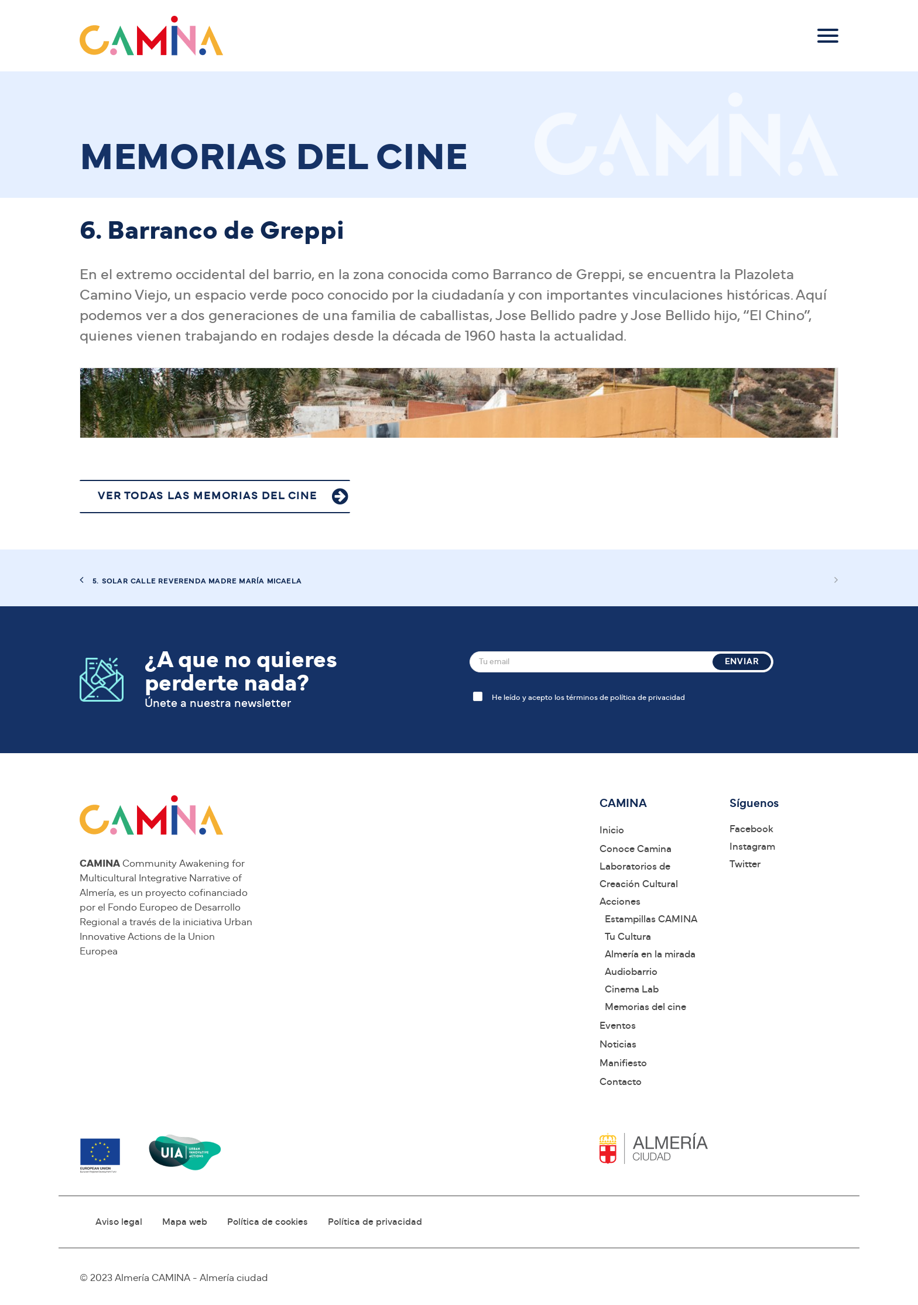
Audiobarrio (631, 972)
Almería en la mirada (650, 954)
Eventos (618, 1026)
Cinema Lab (632, 989)
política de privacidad (647, 698)
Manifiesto (623, 1063)
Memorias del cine (645, 1007)
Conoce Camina (636, 849)
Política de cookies (267, 1222)
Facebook (751, 829)
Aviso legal (118, 1222)
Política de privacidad (375, 1222)
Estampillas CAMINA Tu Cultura (651, 928)
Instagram (752, 846)
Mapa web (184, 1222)
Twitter (745, 864)
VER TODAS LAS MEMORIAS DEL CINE (207, 496)
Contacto (621, 1082)
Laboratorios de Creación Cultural (639, 875)
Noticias (618, 1044)
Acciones (620, 901)
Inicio (612, 830)
